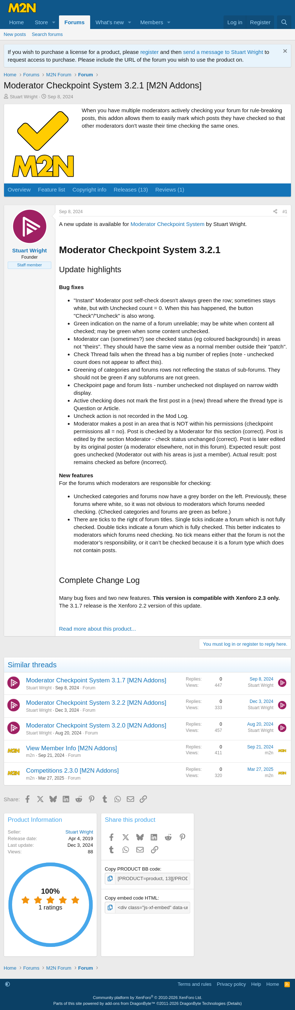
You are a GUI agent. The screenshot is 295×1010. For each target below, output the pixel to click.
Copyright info (90, 189)
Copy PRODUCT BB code (132, 869)
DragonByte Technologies (202, 1003)
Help (256, 984)
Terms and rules (194, 984)
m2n (30, 755)
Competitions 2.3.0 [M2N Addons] (72, 770)
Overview (19, 189)
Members (151, 22)
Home (16, 22)
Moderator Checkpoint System (167, 224)
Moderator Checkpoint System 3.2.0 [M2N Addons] (96, 725)
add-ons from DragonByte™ (130, 1003)
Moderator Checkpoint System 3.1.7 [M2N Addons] (96, 680)
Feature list (51, 189)
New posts (15, 34)
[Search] (284, 22)
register (149, 52)
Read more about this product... (97, 629)
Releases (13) (131, 189)
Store (41, 22)
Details (234, 1003)
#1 (285, 211)
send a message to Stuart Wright (223, 52)
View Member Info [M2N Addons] (71, 748)
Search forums (47, 34)
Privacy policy (231, 984)
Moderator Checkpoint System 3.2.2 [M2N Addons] (96, 702)
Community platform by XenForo (147, 997)
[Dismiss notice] (284, 52)
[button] (54, 22)
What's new (110, 22)
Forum (89, 687)
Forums (74, 22)
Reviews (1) (169, 189)
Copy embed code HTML (131, 898)
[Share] (275, 212)
